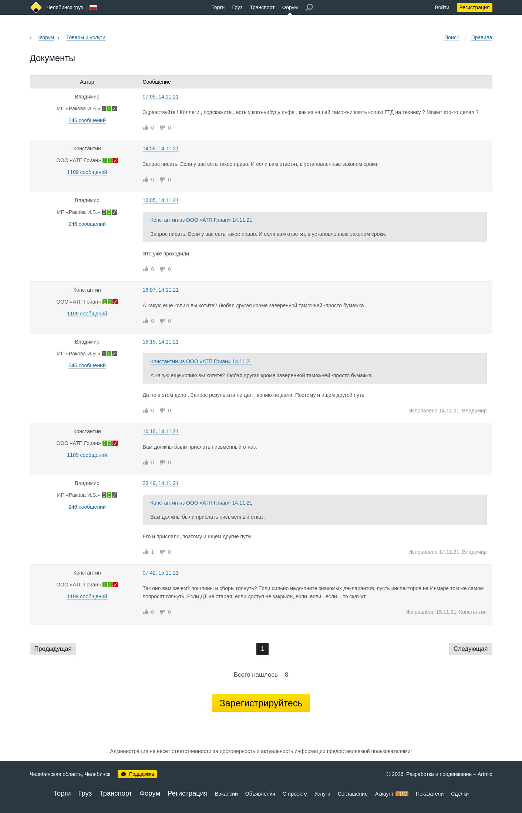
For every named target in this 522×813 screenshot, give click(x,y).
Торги (218, 7)
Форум (290, 7)
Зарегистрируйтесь (260, 703)
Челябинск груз (65, 7)
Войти (442, 7)
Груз (237, 7)
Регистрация (474, 7)
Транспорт (262, 7)
